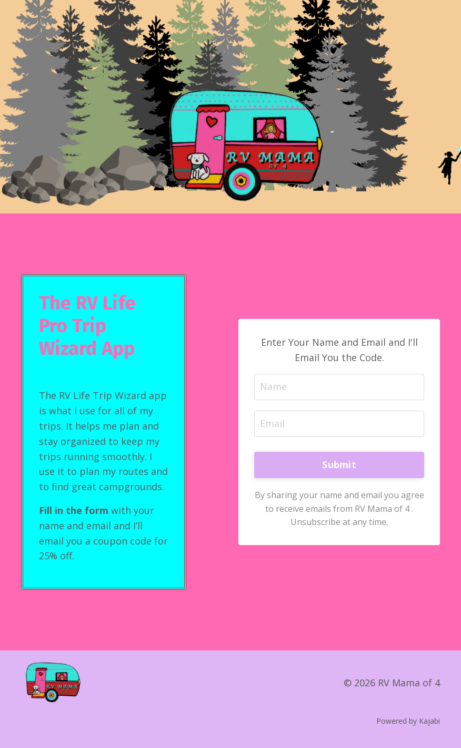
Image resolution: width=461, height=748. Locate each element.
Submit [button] (339, 464)
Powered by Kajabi (408, 721)
